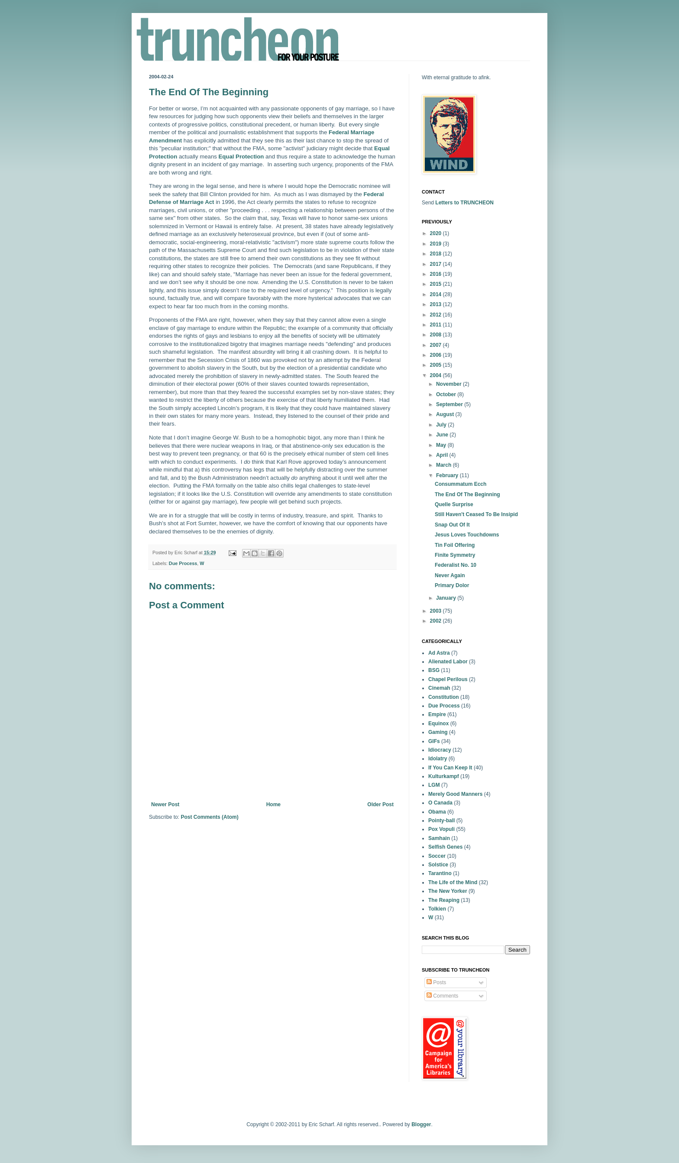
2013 (436, 304)
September (450, 404)
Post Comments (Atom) (209, 817)
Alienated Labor (448, 662)
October (446, 394)
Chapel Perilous (448, 679)
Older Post (380, 804)
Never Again (450, 575)
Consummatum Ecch (460, 484)
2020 (436, 233)
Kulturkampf (443, 776)
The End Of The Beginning (467, 494)
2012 (436, 315)
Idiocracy (439, 750)
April (442, 455)
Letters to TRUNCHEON (464, 203)
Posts (436, 982)
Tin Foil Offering (455, 545)
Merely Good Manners (455, 794)
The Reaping (443, 900)
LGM (434, 785)
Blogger (421, 1124)
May (442, 445)
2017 (436, 264)
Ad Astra (439, 653)
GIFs (434, 741)
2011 (436, 325)
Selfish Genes (445, 847)
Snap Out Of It (452, 525)
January (446, 598)
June (442, 435)
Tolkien (437, 909)
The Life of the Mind (452, 882)
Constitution (443, 697)
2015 (436, 284)
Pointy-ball (441, 820)
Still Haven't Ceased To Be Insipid (476, 514)
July (442, 425)
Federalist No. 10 (455, 565)
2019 (436, 244)
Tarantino (440, 873)
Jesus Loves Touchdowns (467, 535)
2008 (436, 335)
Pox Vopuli (441, 829)
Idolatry (437, 759)
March (444, 465)
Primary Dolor (452, 585)
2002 (436, 621)
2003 (436, 611)
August (446, 414)
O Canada (440, 803)
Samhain (439, 838)
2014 (436, 294)
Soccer (437, 856)
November (449, 384)
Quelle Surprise (454, 504)
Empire (437, 714)
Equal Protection (241, 156)
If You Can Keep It (450, 768)
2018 (436, 254)
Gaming (438, 732)
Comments (442, 996)
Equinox (438, 723)
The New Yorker (447, 891)
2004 (436, 375)
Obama (437, 812)
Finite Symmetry (455, 555)
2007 (436, 345)
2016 (436, 274)
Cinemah (439, 688)
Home (273, 804)
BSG (434, 670)
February (448, 475)
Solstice (438, 865)
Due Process (183, 563)
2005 (436, 365)
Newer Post (165, 804)
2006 (436, 355)
